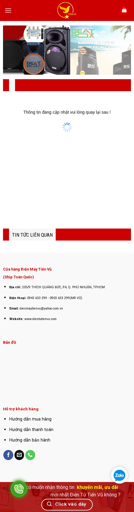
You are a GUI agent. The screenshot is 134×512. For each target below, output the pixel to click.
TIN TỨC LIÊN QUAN (32, 235)
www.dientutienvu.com (40, 319)
